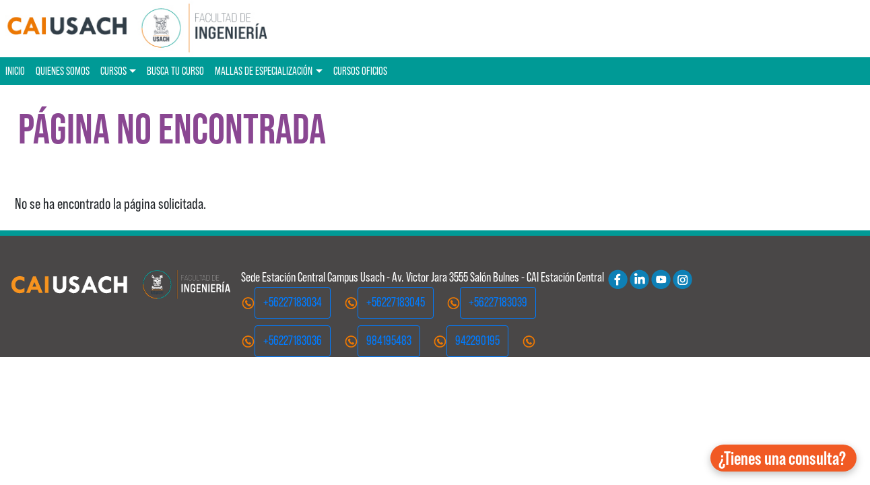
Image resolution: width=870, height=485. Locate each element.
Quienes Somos (63, 71)
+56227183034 (292, 302)
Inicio (15, 71)
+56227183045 (395, 302)
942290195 (477, 340)
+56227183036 (292, 340)
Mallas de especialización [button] (263, 71)
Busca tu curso (175, 71)
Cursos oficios (360, 71)
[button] (783, 458)
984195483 (388, 340)
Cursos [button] (113, 71)
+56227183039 (498, 302)
